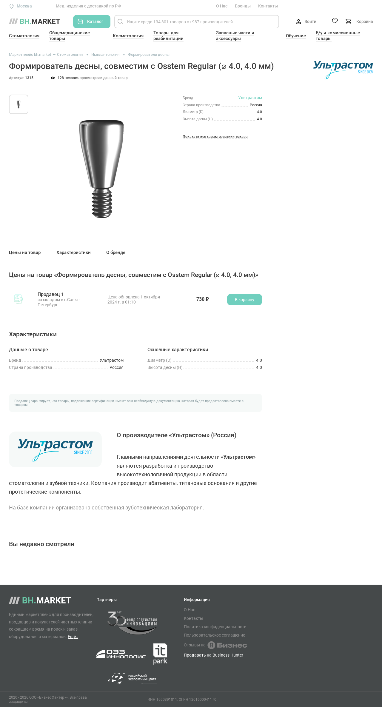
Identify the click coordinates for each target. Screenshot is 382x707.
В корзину (244, 299)
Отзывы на (215, 645)
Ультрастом (250, 97)
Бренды (243, 6)
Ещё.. (73, 636)
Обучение (296, 35)
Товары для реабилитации (168, 35)
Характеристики (73, 252)
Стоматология (24, 35)
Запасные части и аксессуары (235, 35)
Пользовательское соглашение (214, 635)
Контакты (268, 6)
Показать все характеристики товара (215, 137)
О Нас (221, 6)
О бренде (115, 252)
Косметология (128, 35)
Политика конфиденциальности (215, 626)
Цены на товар (25, 252)
